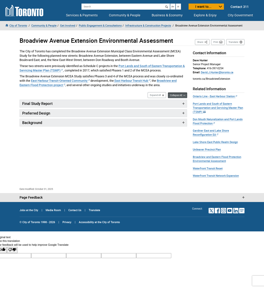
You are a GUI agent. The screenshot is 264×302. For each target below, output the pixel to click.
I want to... (203, 6)
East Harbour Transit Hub (132, 81)
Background (32, 122)
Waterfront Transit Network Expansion (216, 176)
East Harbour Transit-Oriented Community (60, 81)
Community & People (124, 15)
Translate (233, 42)
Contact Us (75, 210)
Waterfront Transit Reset (208, 168)
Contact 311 (239, 6)
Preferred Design (36, 113)
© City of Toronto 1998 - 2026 (37, 222)
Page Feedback (31, 197)
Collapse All (178, 95)
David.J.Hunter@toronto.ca (217, 72)
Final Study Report (37, 103)
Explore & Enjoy (205, 15)
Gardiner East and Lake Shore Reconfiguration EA (211, 132)
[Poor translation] (12, 250)
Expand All (158, 94)
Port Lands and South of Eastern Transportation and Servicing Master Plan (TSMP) (218, 108)
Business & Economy (167, 15)
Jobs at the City (29, 210)
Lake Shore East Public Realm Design (215, 142)
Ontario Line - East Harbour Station (215, 96)
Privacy (66, 222)
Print (215, 42)
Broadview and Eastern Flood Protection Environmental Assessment (217, 159)
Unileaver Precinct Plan (207, 149)
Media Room (54, 210)
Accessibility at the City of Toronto (99, 222)
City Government (240, 15)
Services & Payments (82, 15)
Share (203, 41)
